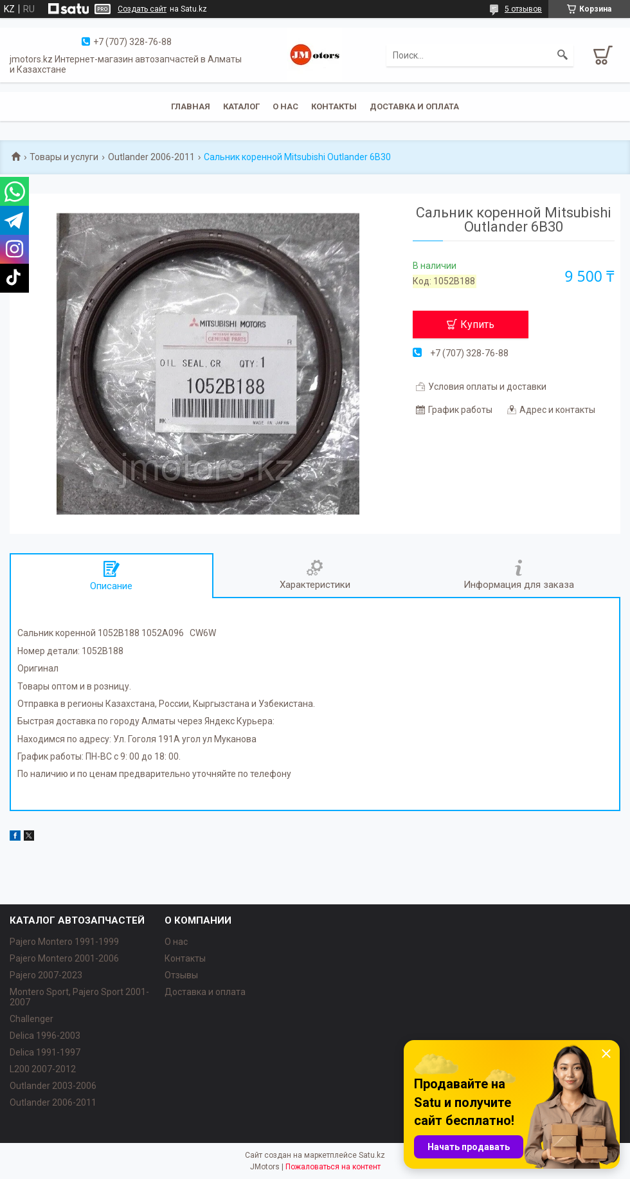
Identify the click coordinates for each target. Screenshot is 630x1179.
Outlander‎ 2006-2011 (53, 1102)
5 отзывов (523, 9)
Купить (477, 324)
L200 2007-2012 (43, 1069)
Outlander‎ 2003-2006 (53, 1086)
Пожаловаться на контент (333, 1166)
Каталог (241, 106)
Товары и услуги (64, 157)
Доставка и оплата (414, 106)
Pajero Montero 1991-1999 (64, 942)
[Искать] (562, 55)
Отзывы (181, 975)
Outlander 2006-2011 (151, 157)
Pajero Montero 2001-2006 (64, 958)
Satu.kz (372, 1155)
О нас (285, 106)
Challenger (31, 1019)
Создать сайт (142, 9)
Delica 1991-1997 (45, 1052)
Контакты (334, 106)
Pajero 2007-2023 (46, 975)
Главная (190, 106)
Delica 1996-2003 (45, 1035)
